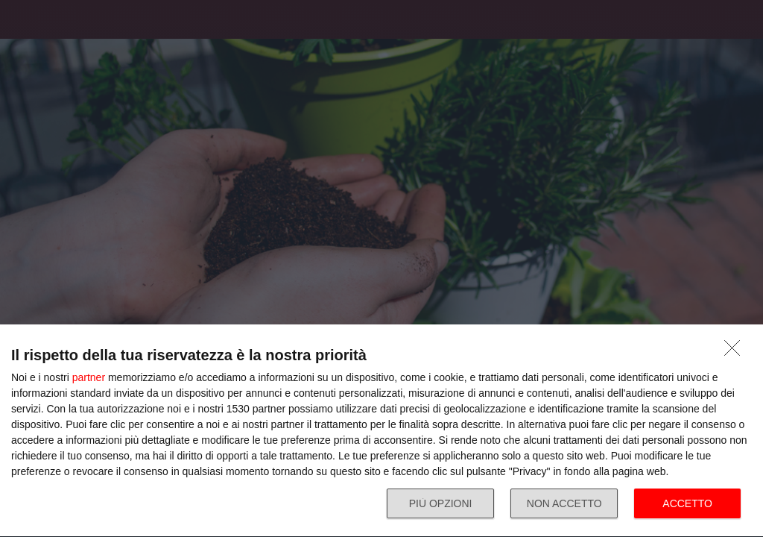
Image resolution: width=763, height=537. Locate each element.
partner (88, 377)
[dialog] (381, 431)
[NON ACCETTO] (736, 352)
